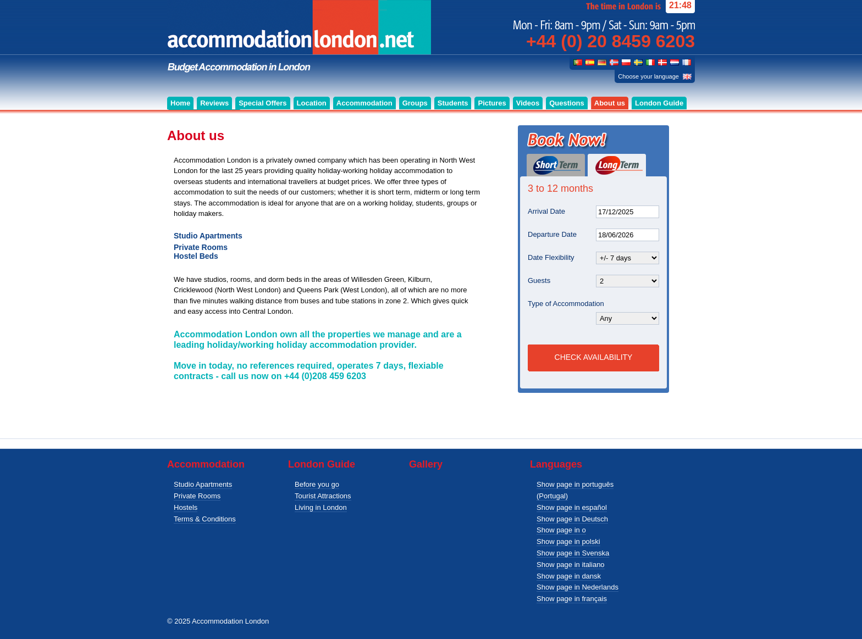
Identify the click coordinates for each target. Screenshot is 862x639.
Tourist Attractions (323, 496)
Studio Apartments (203, 484)
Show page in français (572, 598)
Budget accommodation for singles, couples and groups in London (299, 36)
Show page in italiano (571, 564)
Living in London (321, 507)
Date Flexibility (551, 257)
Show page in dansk (569, 576)
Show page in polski (568, 541)
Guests (539, 280)
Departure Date (552, 234)
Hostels (185, 507)
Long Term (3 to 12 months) (617, 165)
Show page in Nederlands (577, 587)
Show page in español (572, 507)
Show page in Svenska (573, 553)
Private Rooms (197, 496)
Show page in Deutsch (572, 519)
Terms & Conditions (205, 519)
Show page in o (561, 530)
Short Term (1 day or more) (556, 165)
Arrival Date (546, 211)
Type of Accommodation (566, 303)
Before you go (317, 484)
